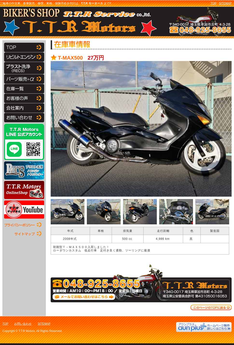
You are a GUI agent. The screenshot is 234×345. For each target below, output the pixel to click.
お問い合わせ (23, 323)
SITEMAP (225, 3)
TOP (213, 3)
